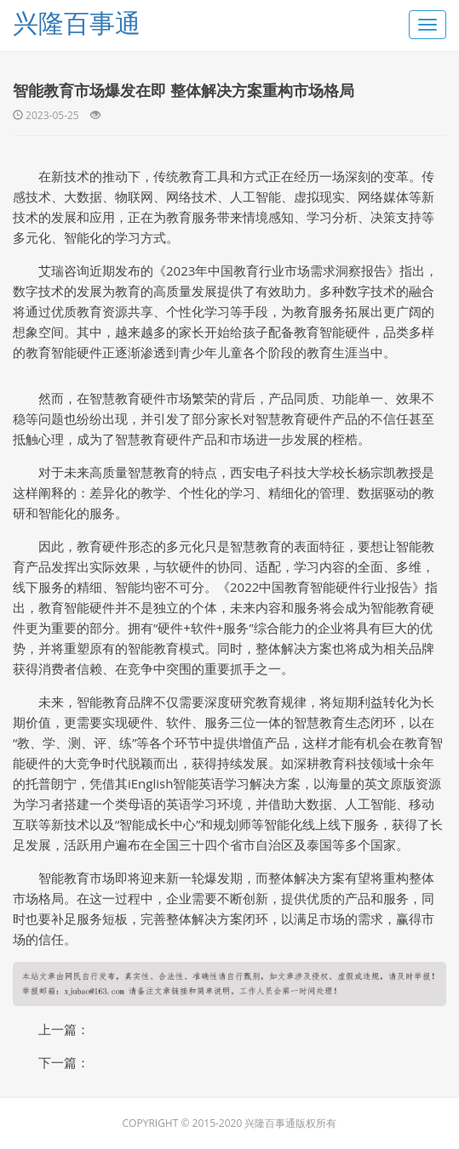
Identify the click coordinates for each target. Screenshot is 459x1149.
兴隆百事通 (77, 22)
